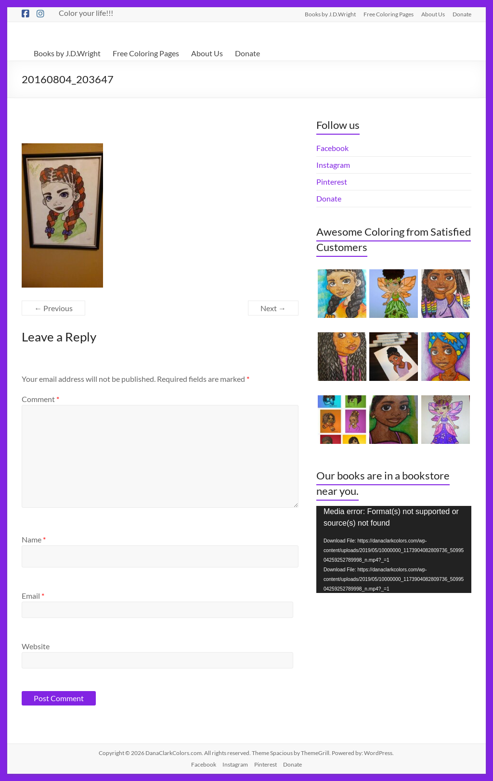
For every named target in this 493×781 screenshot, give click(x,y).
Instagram (333, 164)
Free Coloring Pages (388, 14)
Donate (462, 14)
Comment (40, 398)
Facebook (332, 147)
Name (34, 539)
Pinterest (331, 181)
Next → (273, 308)
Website (36, 646)
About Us (433, 14)
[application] (393, 549)
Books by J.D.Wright (330, 14)
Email (33, 595)
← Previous (53, 308)
